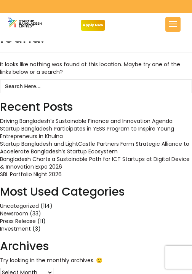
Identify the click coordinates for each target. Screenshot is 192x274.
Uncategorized (19, 206)
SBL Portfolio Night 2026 (31, 174)
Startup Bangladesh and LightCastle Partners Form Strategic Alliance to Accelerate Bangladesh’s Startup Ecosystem (94, 147)
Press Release (18, 221)
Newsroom (14, 213)
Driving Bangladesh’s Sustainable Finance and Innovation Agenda (86, 121)
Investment (15, 229)
